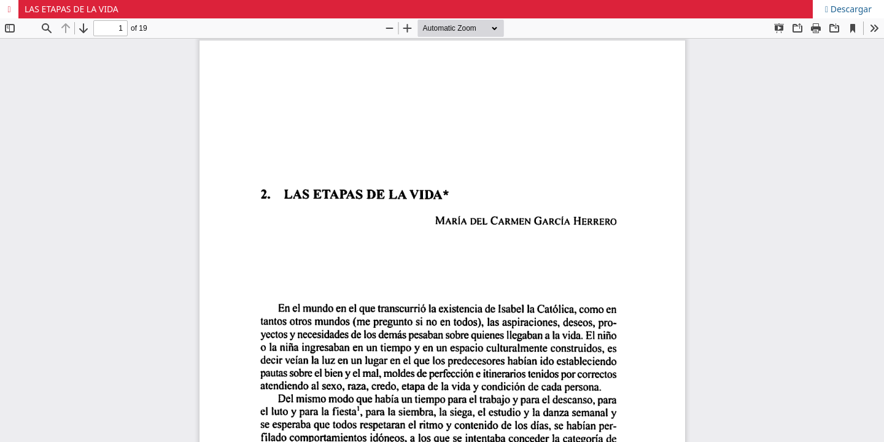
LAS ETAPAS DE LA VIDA (71, 9)
